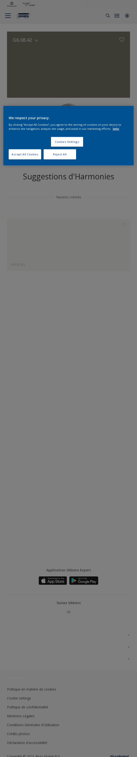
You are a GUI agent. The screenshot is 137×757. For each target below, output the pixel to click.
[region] (68, 135)
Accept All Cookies (25, 154)
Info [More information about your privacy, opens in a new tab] (116, 129)
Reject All (60, 154)
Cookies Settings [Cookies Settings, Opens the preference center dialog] (67, 142)
